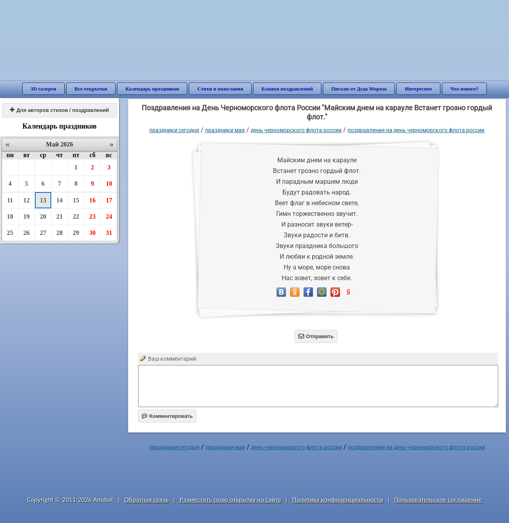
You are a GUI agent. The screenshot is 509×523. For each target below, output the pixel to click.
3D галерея (43, 89)
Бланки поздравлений (287, 89)
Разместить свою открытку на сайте (230, 500)
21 (59, 216)
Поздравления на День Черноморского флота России (416, 130)
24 (109, 216)
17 (109, 200)
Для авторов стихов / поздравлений (59, 110)
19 (26, 216)
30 (92, 232)
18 (10, 216)
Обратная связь (147, 500)
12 (26, 200)
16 (92, 200)
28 (59, 232)
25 (10, 232)
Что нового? (464, 89)
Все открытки (91, 89)
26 (26, 232)
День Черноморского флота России (296, 130)
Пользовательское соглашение (438, 500)
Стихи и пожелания (220, 89)
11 (10, 200)
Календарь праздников (152, 89)
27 (43, 232)
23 (92, 216)
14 (59, 200)
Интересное (418, 89)
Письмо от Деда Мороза (359, 89)
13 (43, 200)
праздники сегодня (174, 130)
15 (76, 200)
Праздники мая (225, 130)
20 (43, 216)
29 (76, 232)
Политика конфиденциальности (337, 500)
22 (76, 216)
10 (109, 183)
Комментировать (167, 416)
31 (109, 232)
